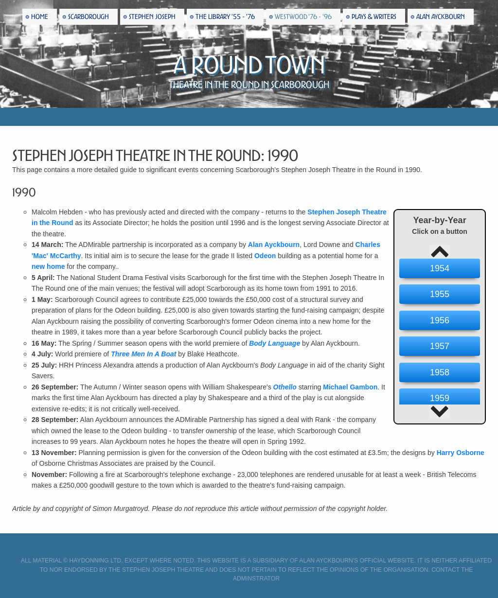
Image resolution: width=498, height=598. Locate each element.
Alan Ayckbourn (440, 16)
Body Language (274, 343)
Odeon (265, 256)
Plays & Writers (374, 16)
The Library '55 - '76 (225, 16)
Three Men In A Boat (143, 354)
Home (39, 16)
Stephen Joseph (152, 16)
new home (48, 266)
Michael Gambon (350, 387)
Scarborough (88, 16)
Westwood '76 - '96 (303, 16)
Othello (285, 387)
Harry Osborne (460, 453)
